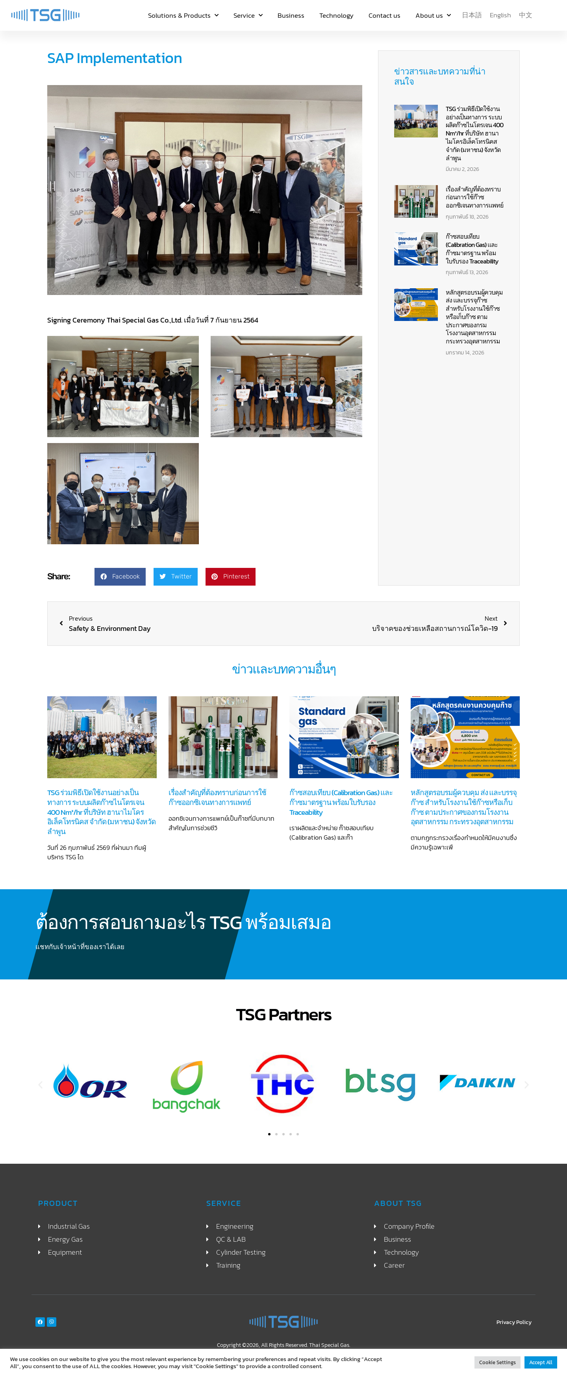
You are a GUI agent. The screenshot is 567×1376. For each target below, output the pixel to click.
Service (248, 15)
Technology (336, 15)
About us (433, 15)
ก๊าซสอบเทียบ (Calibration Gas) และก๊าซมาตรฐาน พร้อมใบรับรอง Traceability (472, 248)
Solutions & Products (183, 15)
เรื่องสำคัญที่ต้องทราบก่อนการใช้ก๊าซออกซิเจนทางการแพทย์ (474, 197)
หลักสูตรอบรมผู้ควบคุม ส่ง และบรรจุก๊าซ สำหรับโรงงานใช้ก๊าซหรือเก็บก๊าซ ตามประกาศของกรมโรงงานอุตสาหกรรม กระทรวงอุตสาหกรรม (474, 316)
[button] (120, 577)
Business (291, 15)
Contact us (384, 15)
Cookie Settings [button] (497, 1362)
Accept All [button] (540, 1362)
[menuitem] (472, 15)
